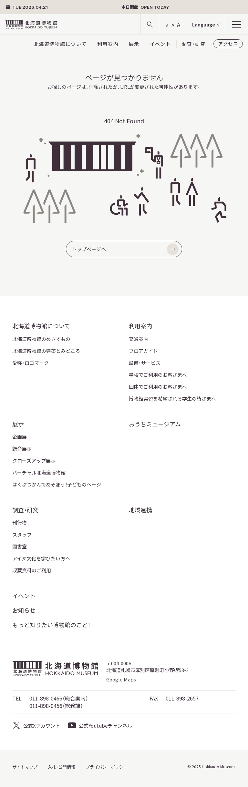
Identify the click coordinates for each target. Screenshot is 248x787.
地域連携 (140, 510)
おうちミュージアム (155, 424)
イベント (160, 43)
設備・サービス (144, 362)
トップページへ (125, 249)
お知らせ (24, 610)
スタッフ (22, 534)
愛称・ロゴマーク (30, 362)
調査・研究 (193, 43)
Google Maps (121, 679)
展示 (134, 43)
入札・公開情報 (61, 767)
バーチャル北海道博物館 (39, 472)
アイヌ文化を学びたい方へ (41, 558)
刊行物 (19, 522)
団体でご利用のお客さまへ (158, 386)
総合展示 (22, 448)
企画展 (19, 436)
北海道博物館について (60, 43)
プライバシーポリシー (107, 767)
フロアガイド (143, 350)
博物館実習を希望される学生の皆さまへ (172, 398)
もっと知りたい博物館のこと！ (51, 624)
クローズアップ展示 (34, 460)
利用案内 (108, 43)
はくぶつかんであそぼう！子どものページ (56, 484)
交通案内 (138, 338)
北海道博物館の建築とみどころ (46, 350)
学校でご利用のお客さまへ (158, 374)
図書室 (19, 546)
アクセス (228, 43)
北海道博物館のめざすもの (41, 338)
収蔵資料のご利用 (31, 570)
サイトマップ (24, 767)
